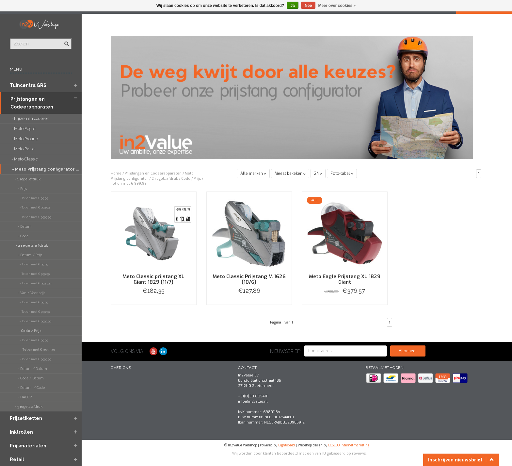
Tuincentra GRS (28, 85)
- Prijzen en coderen (30, 118)
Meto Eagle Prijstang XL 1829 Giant (344, 279)
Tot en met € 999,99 (129, 183)
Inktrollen (21, 432)
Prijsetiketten (26, 418)
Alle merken (253, 173)
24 (318, 173)
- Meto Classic (25, 159)
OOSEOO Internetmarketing (348, 445)
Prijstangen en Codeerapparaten (31, 102)
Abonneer (408, 351)
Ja (292, 5)
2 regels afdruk (165, 178)
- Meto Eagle (23, 128)
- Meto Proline (25, 138)
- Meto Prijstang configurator (40, 169)
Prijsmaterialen (28, 445)
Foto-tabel (341, 173)
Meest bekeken (290, 173)
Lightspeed (286, 445)
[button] (75, 85)
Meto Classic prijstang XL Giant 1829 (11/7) (153, 279)
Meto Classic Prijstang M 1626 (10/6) (249, 279)
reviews (359, 453)
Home (116, 173)
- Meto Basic (23, 148)
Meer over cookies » (337, 5)
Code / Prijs (191, 178)
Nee (308, 5)
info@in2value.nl (252, 401)
